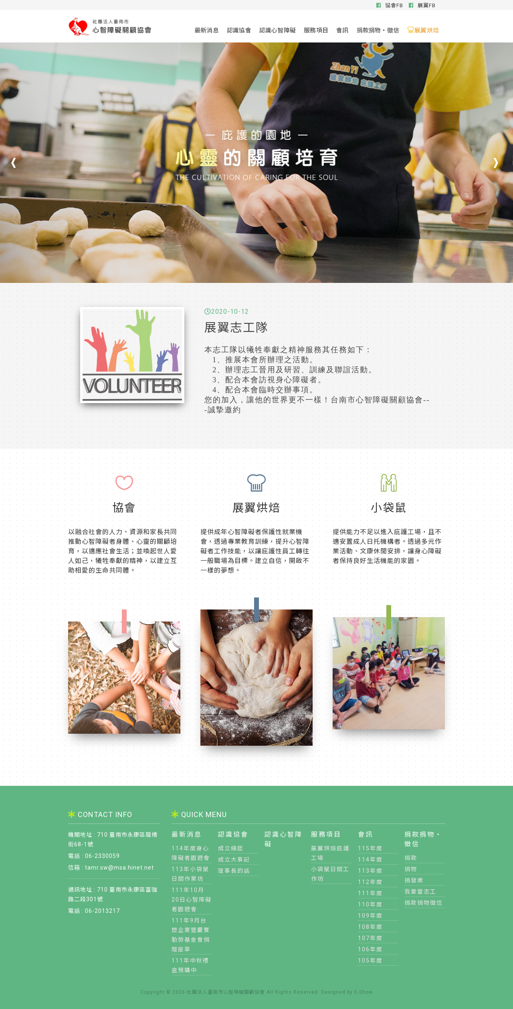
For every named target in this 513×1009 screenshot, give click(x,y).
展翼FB (422, 5)
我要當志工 (420, 891)
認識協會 (239, 30)
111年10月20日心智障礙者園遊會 (192, 899)
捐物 (410, 869)
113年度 (370, 871)
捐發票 (414, 880)
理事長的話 (234, 871)
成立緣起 (231, 848)
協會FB (389, 5)
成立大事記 (234, 859)
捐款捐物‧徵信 (378, 30)
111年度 (370, 893)
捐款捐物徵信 (423, 903)
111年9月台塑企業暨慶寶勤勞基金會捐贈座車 (191, 934)
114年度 (370, 859)
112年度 (370, 882)
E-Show (363, 992)
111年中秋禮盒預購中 (190, 965)
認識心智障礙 (277, 30)
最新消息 (206, 30)
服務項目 (316, 30)
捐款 (410, 858)
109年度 (370, 915)
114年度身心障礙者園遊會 (191, 853)
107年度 (370, 938)
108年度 (370, 927)
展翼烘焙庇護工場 (330, 853)
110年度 (370, 904)
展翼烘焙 (423, 30)
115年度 (370, 848)
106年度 (370, 949)
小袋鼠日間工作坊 (330, 874)
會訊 (342, 30)
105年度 (370, 960)
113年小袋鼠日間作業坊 (190, 874)
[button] (495, 163)
